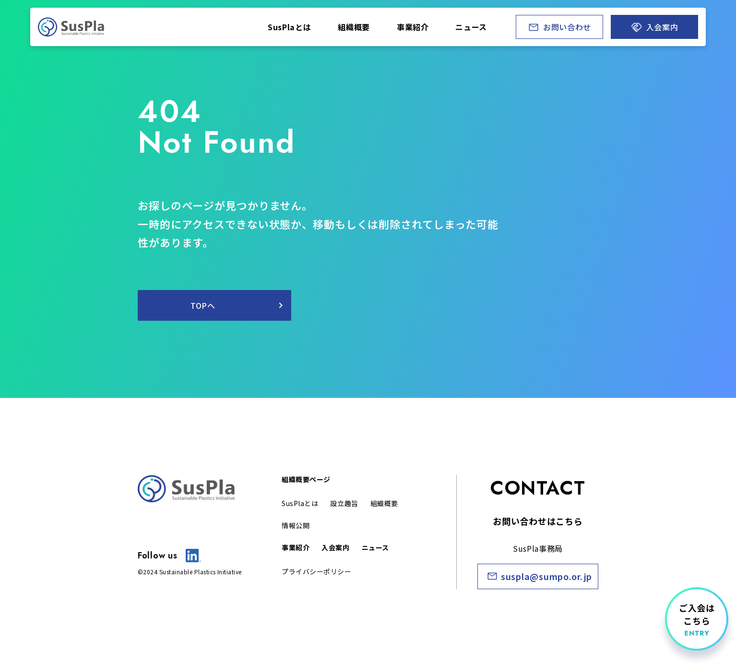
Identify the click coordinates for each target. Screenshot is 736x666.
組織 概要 (354, 27)
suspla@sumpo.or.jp (546, 576)
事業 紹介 (413, 27)
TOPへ (202, 305)
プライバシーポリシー (317, 571)
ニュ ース (471, 27)
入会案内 (335, 547)
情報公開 (295, 525)
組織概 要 (384, 503)
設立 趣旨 (344, 503)
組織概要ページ (306, 479)
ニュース (375, 547)
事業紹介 (295, 547)
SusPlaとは (289, 27)
